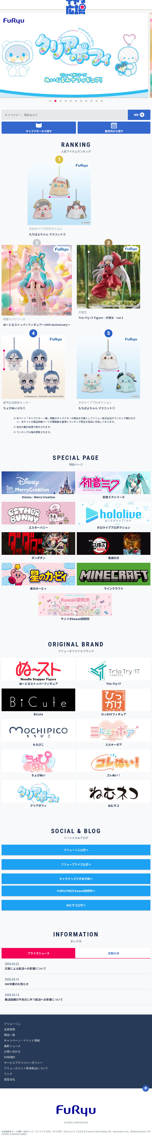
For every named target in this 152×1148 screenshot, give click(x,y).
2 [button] (55, 101)
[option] (76, 55)
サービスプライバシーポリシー (23, 1063)
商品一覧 (9, 1035)
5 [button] (71, 101)
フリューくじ (12, 1024)
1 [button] (50, 101)
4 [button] (66, 101)
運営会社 (9, 1079)
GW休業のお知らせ (17, 984)
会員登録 (9, 1029)
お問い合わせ (12, 1051)
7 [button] (81, 101)
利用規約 (9, 1057)
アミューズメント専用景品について (26, 1068)
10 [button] (97, 101)
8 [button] (86, 101)
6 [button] (76, 101)
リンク (8, 1074)
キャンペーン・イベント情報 (22, 1040)
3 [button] (61, 101)
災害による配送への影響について (25, 968)
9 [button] (91, 101)
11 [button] (102, 101)
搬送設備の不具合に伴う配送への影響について (34, 999)
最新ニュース (12, 1046)
